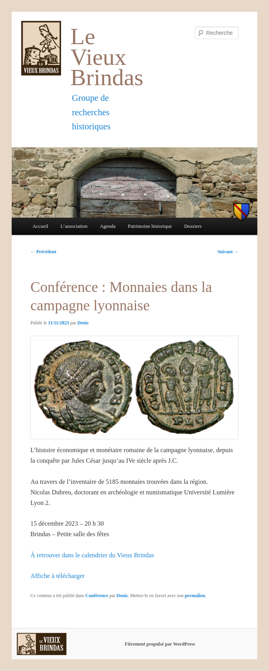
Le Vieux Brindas (106, 57)
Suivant (228, 251)
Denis (83, 323)
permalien (195, 595)
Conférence (96, 595)
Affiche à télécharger (57, 576)
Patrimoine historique (150, 226)
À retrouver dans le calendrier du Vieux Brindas (92, 555)
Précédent (43, 251)
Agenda (107, 226)
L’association (74, 226)
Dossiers (193, 226)
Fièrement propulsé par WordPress (160, 644)
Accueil (40, 226)
